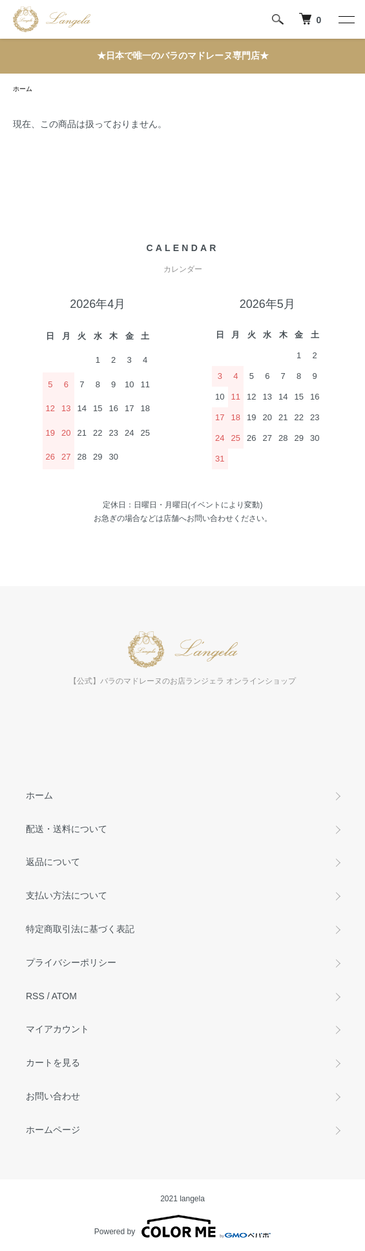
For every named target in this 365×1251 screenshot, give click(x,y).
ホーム (22, 88)
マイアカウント (57, 1029)
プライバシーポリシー (71, 962)
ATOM (64, 996)
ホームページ (53, 1129)
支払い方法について (66, 895)
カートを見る (53, 1062)
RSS (35, 996)
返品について (53, 862)
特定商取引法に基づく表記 (80, 929)
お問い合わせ (53, 1096)
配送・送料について (66, 829)
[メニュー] (345, 19)
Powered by (182, 1226)
